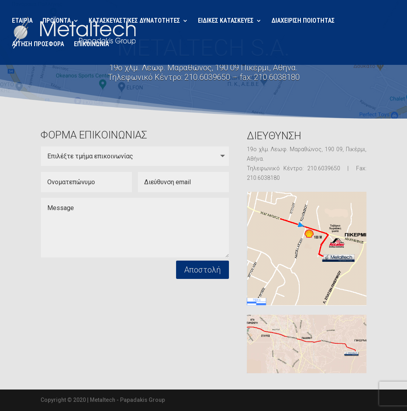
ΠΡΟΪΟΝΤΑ (57, 21)
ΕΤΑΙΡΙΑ (22, 21)
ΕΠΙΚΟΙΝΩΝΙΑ (91, 44)
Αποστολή (202, 270)
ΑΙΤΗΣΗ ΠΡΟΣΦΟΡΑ (38, 44)
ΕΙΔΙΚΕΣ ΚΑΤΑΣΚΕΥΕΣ (226, 21)
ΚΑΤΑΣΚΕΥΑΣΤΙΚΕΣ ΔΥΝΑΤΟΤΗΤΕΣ (134, 21)
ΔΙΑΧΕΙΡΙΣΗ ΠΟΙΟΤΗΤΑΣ (303, 21)
